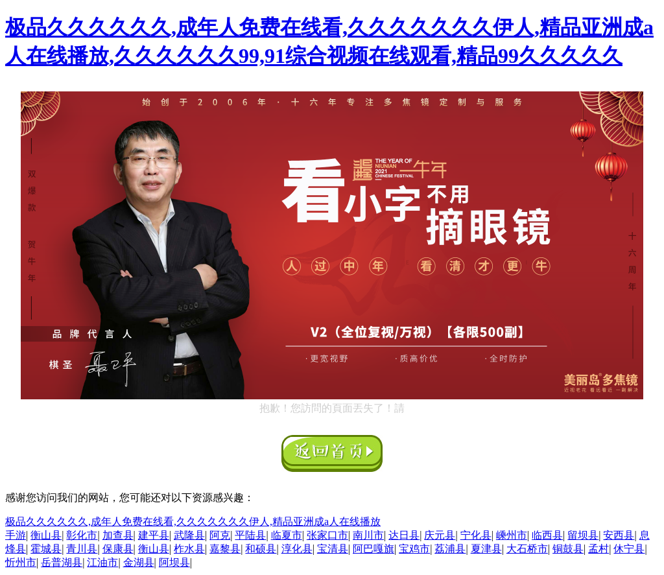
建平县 (153, 535)
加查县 (118, 535)
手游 (15, 535)
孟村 (598, 548)
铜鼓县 (568, 548)
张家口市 (327, 535)
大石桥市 (527, 548)
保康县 (118, 548)
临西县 (547, 535)
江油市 (102, 562)
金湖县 (138, 562)
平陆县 (250, 535)
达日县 (404, 535)
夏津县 (486, 548)
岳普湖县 (61, 562)
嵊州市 (511, 535)
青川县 (81, 548)
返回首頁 (332, 453)
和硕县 (260, 548)
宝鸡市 (414, 548)
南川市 (368, 535)
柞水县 (189, 548)
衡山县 (46, 535)
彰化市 (81, 535)
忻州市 (20, 562)
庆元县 (439, 535)
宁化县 (476, 535)
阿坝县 (174, 562)
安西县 (618, 535)
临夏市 (286, 535)
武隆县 (189, 535)
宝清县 (332, 548)
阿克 (219, 535)
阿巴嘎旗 (373, 548)
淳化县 (297, 548)
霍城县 (46, 548)
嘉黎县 (225, 548)
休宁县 (629, 548)
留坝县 (583, 535)
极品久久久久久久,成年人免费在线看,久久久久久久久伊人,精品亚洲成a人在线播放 (193, 521)
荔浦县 (450, 548)
